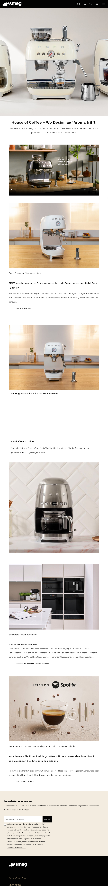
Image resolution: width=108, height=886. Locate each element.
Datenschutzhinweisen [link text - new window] (16, 847)
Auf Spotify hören (25, 781)
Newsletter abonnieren (18, 801)
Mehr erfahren (23, 308)
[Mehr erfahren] (54, 411)
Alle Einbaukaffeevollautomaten (33, 663)
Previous (11, 357)
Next (96, 357)
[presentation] (54, 170)
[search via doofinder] (78, 4)
